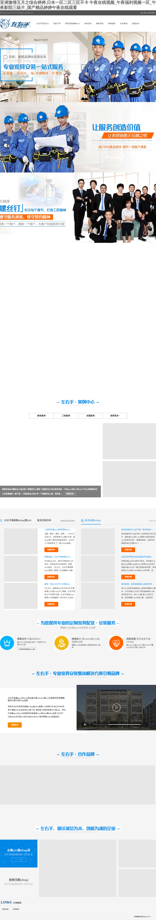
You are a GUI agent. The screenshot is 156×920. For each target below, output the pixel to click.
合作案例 (123, 23)
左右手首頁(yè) (43, 23)
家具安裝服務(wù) (72, 23)
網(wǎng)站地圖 (149, 13)
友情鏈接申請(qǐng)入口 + (142, 917)
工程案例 (66, 416)
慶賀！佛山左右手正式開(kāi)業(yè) (58, 584)
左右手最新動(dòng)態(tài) (17, 520)
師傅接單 (111, 23)
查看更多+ (115, 416)
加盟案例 (90, 416)
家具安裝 (5, 909)
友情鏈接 (17, 903)
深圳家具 (16, 909)
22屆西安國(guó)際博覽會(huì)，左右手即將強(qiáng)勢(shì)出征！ (58, 530)
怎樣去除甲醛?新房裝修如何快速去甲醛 (137, 557)
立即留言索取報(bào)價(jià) (27, 650)
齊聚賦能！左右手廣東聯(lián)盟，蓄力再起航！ (58, 557)
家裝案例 (41, 416)
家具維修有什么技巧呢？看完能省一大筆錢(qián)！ (137, 530)
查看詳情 (152, 521)
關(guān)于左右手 (41, 40)
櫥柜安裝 (99, 23)
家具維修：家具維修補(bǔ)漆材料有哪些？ (137, 584)
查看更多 (71, 521)
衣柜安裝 (88, 23)
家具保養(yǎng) (93, 520)
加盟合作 (135, 23)
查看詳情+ (51, 550)
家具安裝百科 (44, 520)
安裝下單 (57, 23)
